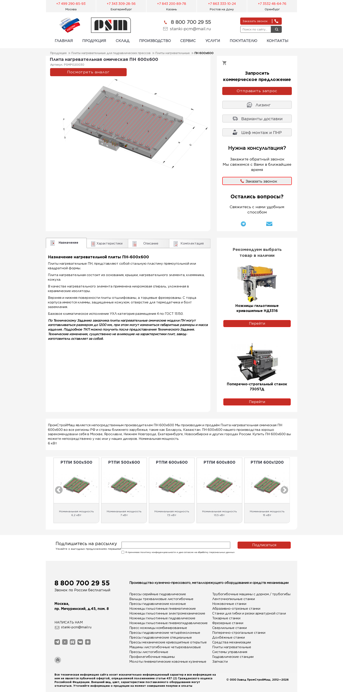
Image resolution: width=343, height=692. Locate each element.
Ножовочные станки (229, 604)
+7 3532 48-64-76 (272, 4)
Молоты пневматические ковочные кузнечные (162, 662)
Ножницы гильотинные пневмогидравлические (162, 623)
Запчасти (220, 662)
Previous (58, 490)
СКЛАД (123, 41)
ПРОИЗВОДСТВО (155, 41)
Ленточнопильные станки (233, 599)
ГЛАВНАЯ (64, 41)
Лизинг (263, 105)
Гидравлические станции (233, 657)
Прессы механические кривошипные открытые (162, 642)
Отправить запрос (257, 90)
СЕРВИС (188, 41)
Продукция (58, 53)
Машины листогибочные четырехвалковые (162, 647)
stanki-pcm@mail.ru (190, 28)
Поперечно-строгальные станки (238, 633)
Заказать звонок (261, 181)
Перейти (257, 323)
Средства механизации (231, 642)
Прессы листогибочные (148, 652)
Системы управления (229, 652)
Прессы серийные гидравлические (157, 594)
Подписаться (264, 545)
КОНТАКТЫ (277, 41)
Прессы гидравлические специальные (160, 637)
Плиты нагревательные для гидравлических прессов (110, 53)
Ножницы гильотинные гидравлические (162, 618)
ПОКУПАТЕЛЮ (243, 41)
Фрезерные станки (227, 623)
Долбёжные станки (228, 637)
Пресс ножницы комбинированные (158, 628)
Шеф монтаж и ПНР (261, 132)
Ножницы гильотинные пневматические (162, 609)
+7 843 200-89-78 (171, 4)
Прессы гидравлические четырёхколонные (162, 633)
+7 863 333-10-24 (222, 4)
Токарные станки (226, 618)
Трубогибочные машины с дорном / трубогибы (245, 594)
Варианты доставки (262, 118)
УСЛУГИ (212, 41)
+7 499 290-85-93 (71, 4)
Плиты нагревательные (172, 53)
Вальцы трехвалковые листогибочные (161, 599)
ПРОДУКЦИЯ (94, 41)
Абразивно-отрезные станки (236, 609)
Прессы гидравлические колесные (157, 604)
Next (284, 490)
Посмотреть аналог (88, 72)
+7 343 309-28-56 (121, 4)
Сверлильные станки (229, 628)
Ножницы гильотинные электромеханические (162, 613)
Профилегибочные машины (152, 657)
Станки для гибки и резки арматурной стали (245, 613)
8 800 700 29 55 (191, 22)
